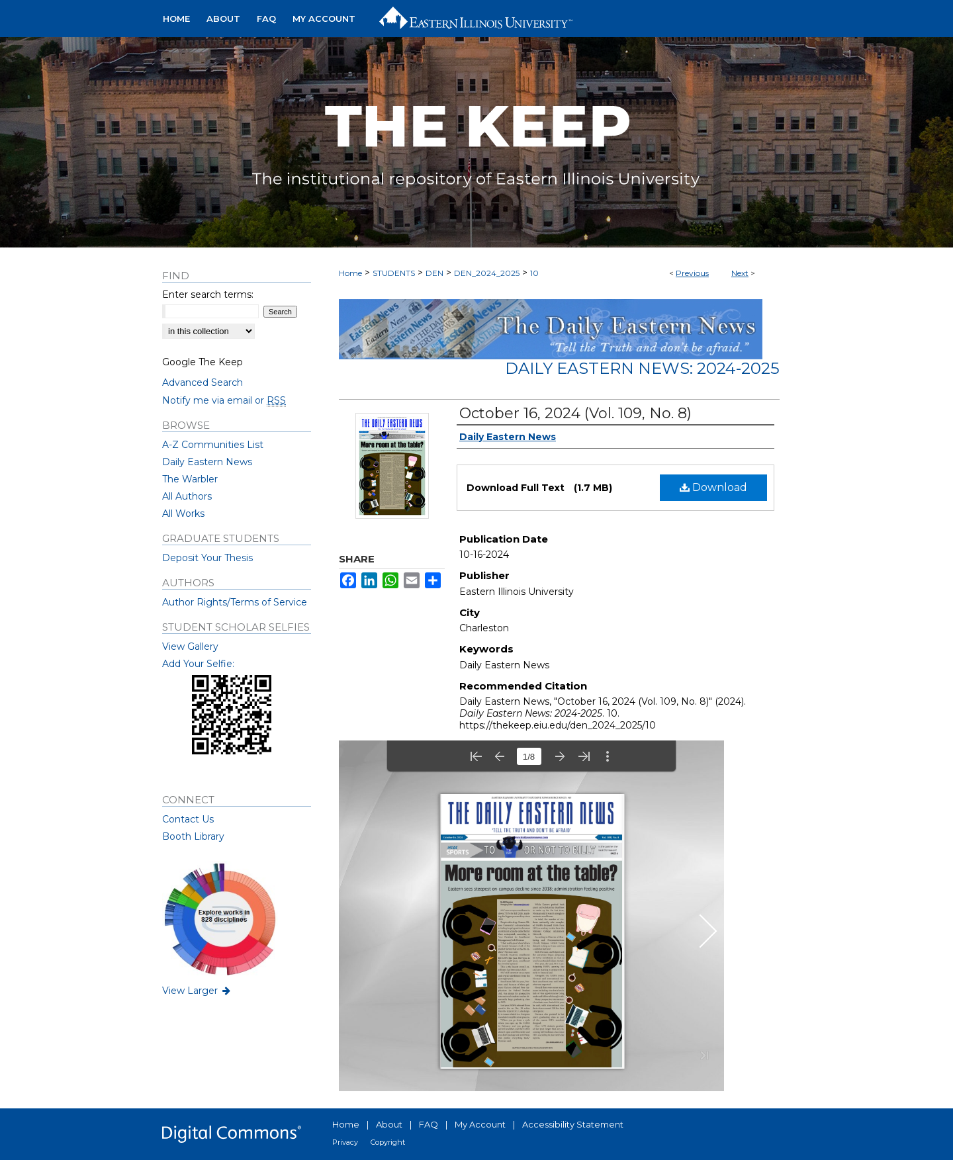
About (389, 1124)
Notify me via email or (224, 400)
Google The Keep (202, 362)
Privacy (345, 1142)
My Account (480, 1124)
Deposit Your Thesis (207, 558)
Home (350, 273)
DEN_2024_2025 (487, 273)
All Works (183, 513)
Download (713, 487)
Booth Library (193, 836)
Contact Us (188, 819)
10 (534, 273)
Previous (692, 273)
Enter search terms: (207, 294)
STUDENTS (394, 273)
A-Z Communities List (212, 445)
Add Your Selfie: (198, 664)
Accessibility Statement (572, 1124)
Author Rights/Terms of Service (234, 602)
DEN (434, 273)
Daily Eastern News (207, 462)
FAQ (428, 1124)
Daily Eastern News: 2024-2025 (642, 368)
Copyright (388, 1142)
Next (740, 273)
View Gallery (190, 646)
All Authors (187, 496)
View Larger (197, 991)
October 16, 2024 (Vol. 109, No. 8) (575, 413)
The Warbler (190, 479)
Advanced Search (202, 382)
